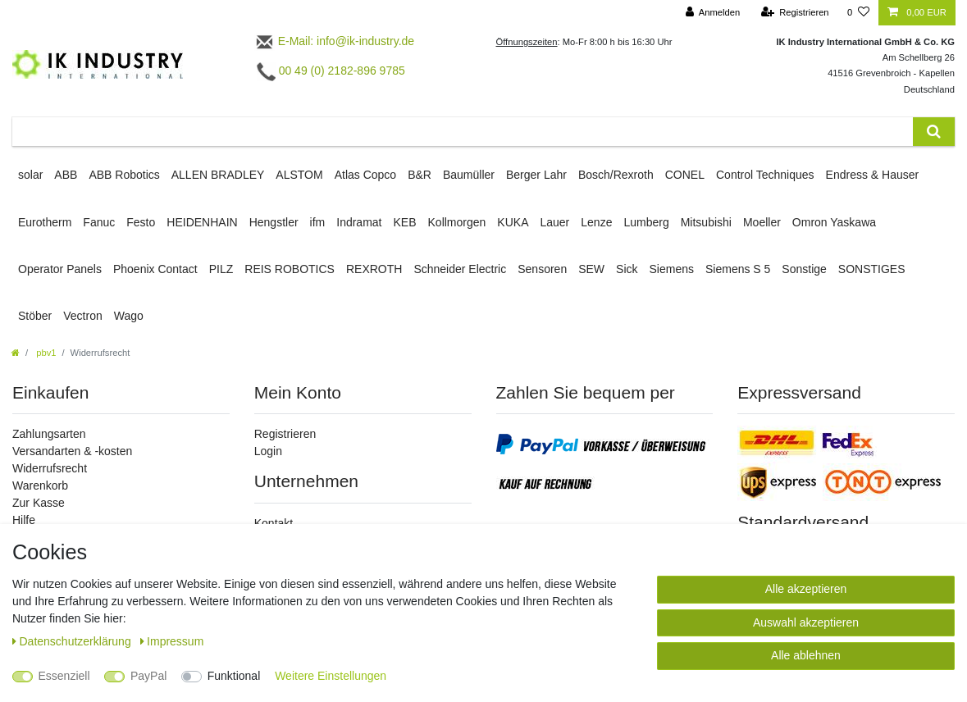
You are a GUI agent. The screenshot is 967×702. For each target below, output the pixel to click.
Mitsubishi (706, 222)
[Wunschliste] (858, 12)
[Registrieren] (794, 12)
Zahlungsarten (49, 433)
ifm (318, 222)
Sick (626, 269)
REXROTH (374, 269)
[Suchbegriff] (462, 131)
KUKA (512, 222)
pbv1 (45, 353)
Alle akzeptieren (806, 588)
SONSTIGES (871, 269)
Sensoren (542, 269)
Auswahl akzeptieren (806, 622)
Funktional (234, 675)
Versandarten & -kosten (72, 451)
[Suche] (934, 131)
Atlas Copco (365, 174)
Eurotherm (44, 222)
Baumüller (469, 174)
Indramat (358, 222)
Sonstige (804, 269)
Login (268, 451)
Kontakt (273, 523)
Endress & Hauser (872, 174)
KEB (405, 222)
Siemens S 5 (737, 269)
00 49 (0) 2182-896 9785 (331, 70)
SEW (591, 269)
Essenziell (64, 675)
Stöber (35, 315)
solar (30, 174)
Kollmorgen (457, 222)
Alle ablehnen (806, 655)
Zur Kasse (38, 502)
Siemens (672, 269)
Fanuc (99, 222)
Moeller (762, 222)
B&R (419, 174)
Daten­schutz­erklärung (73, 641)
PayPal (148, 675)
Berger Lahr (536, 174)
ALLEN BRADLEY (218, 174)
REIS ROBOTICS (289, 269)
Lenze (596, 222)
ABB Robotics (124, 174)
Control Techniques (765, 174)
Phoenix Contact (155, 269)
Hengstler (274, 222)
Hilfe (23, 519)
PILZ (221, 269)
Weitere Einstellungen (330, 675)
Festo (140, 222)
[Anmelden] (713, 12)
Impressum (172, 641)
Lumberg (645, 222)
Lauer (554, 222)
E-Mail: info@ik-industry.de (334, 41)
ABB (65, 174)
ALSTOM (299, 174)
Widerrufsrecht (49, 468)
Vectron (82, 315)
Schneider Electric (459, 269)
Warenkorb (40, 485)
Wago (129, 315)
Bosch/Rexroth (616, 174)
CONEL (685, 174)
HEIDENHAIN (201, 222)
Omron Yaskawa (834, 222)
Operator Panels (60, 269)
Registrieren (285, 433)
